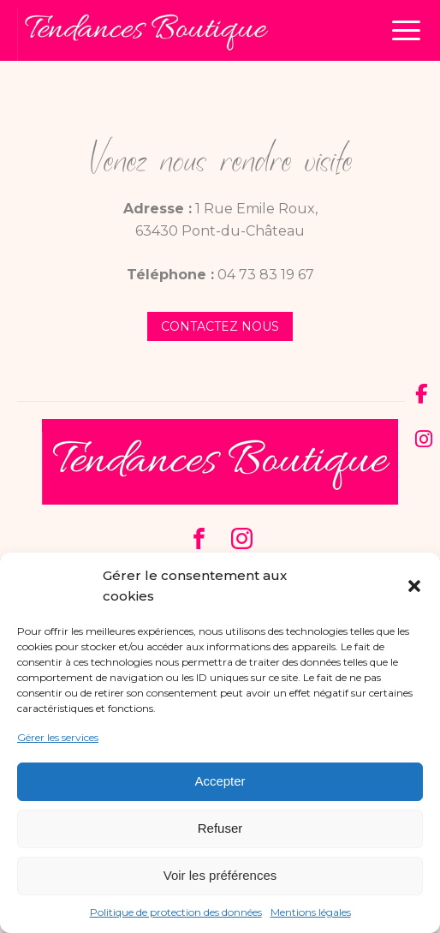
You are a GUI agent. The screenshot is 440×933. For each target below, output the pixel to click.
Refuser (220, 828)
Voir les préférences (220, 875)
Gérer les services (57, 737)
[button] (414, 586)
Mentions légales (311, 912)
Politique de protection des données (176, 912)
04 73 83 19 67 (265, 274)
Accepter (219, 781)
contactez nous (220, 326)
